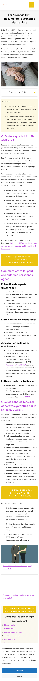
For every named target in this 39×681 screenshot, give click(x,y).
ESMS (27, 397)
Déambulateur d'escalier (13, 632)
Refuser (19, 676)
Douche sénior (9, 629)
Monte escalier (9, 625)
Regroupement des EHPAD (16, 365)
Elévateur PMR (9, 639)
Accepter (19, 670)
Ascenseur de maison (12, 636)
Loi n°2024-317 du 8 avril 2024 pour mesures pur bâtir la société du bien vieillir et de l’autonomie (19, 246)
